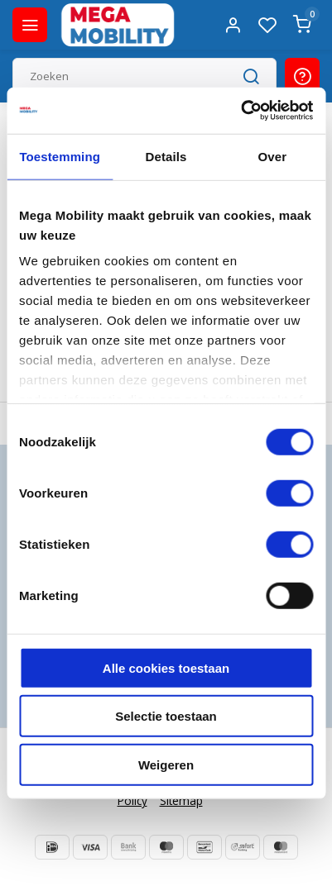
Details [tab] (166, 156)
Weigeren (166, 764)
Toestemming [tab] (59, 156)
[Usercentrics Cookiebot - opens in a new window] (240, 110)
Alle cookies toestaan (166, 667)
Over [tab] (272, 156)
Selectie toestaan (166, 716)
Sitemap (181, 800)
